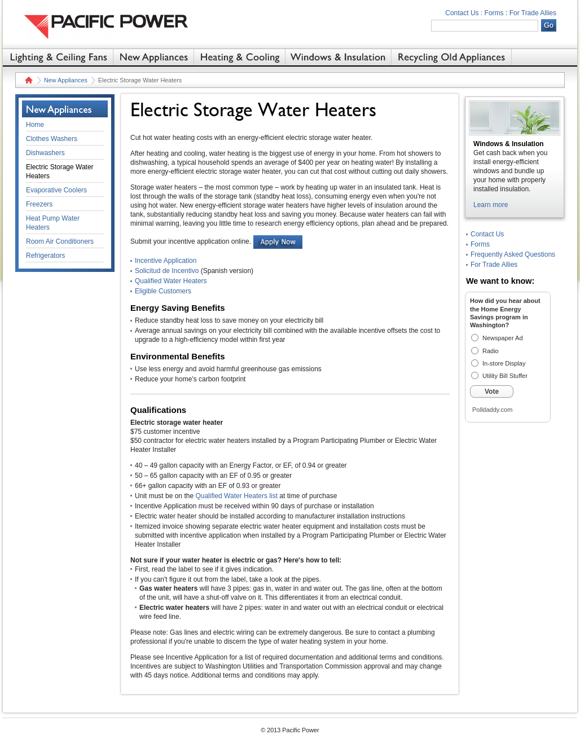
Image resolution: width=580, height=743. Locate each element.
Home (27, 80)
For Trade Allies (532, 13)
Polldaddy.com (492, 409)
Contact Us (487, 234)
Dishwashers (45, 153)
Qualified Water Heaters (171, 281)
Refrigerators (45, 256)
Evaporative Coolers (56, 190)
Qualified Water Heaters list (236, 496)
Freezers (39, 204)
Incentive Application (165, 261)
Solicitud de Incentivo (167, 271)
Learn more (490, 205)
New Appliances (65, 80)
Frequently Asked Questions (513, 254)
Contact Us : (463, 13)
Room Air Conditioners (60, 241)
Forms (494, 13)
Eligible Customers (163, 291)
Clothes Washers (51, 139)
